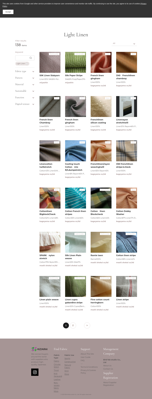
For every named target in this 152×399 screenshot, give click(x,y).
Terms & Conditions (89, 367)
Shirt (66, 371)
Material (24, 84)
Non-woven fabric (57, 385)
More (56, 391)
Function (24, 97)
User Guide (86, 357)
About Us (107, 366)
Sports (67, 358)
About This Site (87, 354)
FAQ (82, 360)
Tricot (56, 370)
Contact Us (108, 369)
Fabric (56, 361)
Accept (8, 12)
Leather (57, 379)
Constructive (70, 362)
